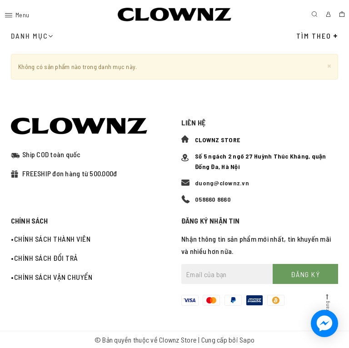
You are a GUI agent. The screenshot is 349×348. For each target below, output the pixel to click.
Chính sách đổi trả (46, 258)
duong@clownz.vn (222, 183)
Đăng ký (305, 274)
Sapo (246, 339)
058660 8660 (213, 199)
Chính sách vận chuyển (53, 277)
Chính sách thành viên (52, 238)
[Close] (329, 65)
